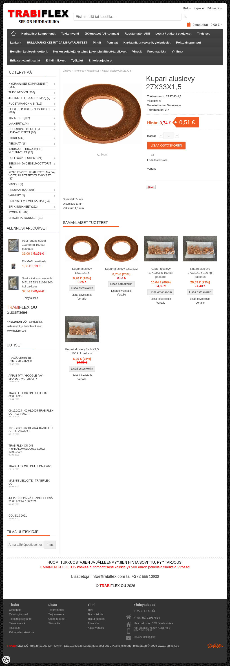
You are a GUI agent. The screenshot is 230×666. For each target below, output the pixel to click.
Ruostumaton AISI (137, 33)
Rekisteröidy (214, 8)
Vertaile (151, 168)
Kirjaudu (199, 8)
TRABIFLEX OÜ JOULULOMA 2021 (31, 467)
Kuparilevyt (93, 70)
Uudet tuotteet (56, 618)
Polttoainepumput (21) (25, 158)
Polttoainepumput (188, 42)
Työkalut (77, 60)
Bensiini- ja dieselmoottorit (29, 51)
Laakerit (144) (19, 123)
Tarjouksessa (56, 614)
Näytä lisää (31, 298)
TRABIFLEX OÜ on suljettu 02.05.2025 (31, 396)
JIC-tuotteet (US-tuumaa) (102, 33)
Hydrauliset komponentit (38, 33)
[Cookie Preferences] (6, 660)
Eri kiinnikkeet (56, 60)
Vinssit (137, 51)
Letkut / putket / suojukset (173, 33)
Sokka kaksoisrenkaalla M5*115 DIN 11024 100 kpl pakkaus (37, 282)
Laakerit (15, 42)
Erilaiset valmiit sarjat (25, 60)
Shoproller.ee (215, 646)
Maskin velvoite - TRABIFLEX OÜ (31, 483)
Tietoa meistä (17, 623)
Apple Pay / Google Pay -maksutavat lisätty (31, 378)
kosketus (14, 627)
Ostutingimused (18, 614)
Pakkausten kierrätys (21, 632)
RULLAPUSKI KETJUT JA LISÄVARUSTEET (57, 42)
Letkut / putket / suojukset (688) (29, 111)
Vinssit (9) (16, 184)
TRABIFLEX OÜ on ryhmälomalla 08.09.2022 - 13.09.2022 (31, 450)
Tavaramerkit (56, 609)
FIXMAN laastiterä (34, 261)
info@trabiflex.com (145, 636)
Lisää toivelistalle (157, 160)
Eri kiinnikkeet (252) (23, 206)
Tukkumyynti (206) (22, 92)
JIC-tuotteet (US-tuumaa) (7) (29, 98)
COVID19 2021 (31, 517)
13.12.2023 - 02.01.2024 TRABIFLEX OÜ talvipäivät (31, 431)
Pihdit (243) (16, 138)
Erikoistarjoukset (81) (26, 217)
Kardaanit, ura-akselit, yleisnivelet (147, 42)
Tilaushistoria (95, 614)
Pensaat (112, 42)
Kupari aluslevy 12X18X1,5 (82, 270)
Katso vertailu (96, 627)
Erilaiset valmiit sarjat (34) (29, 201)
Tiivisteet (203, 33)
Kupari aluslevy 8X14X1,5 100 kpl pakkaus (82, 351)
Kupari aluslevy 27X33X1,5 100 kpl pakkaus (200, 272)
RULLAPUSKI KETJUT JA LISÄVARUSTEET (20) (24, 131)
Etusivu (67, 70)
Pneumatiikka (156, 51)
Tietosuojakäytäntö (20, 618)
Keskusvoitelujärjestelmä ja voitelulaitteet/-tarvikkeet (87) (31, 175)
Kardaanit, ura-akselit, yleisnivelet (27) (26, 151)
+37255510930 (143, 630)
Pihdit (97, 42)
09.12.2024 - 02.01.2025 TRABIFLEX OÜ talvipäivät (31, 413)
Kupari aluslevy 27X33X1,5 (117, 70)
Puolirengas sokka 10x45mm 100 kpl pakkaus (34, 244)
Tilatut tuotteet (96, 618)
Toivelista (93, 623)
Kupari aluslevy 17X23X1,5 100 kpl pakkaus (160, 272)
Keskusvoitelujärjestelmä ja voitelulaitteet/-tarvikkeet (90, 51)
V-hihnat (177, 51)
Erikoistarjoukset (100, 60)
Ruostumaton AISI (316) (25, 103)
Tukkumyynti (70, 33)
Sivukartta (54, 623)
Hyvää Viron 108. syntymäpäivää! (31, 361)
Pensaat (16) (18, 143)
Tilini (90, 609)
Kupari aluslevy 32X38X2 (121, 268)
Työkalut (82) (18, 212)
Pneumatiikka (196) (22, 189)
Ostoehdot (15, 609)
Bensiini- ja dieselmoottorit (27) (30, 165)
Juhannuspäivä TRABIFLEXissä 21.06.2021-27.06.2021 (31, 501)
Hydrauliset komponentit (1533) (28, 85)
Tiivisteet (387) (19, 118)
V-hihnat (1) (17, 195)
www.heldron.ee (16, 330)
